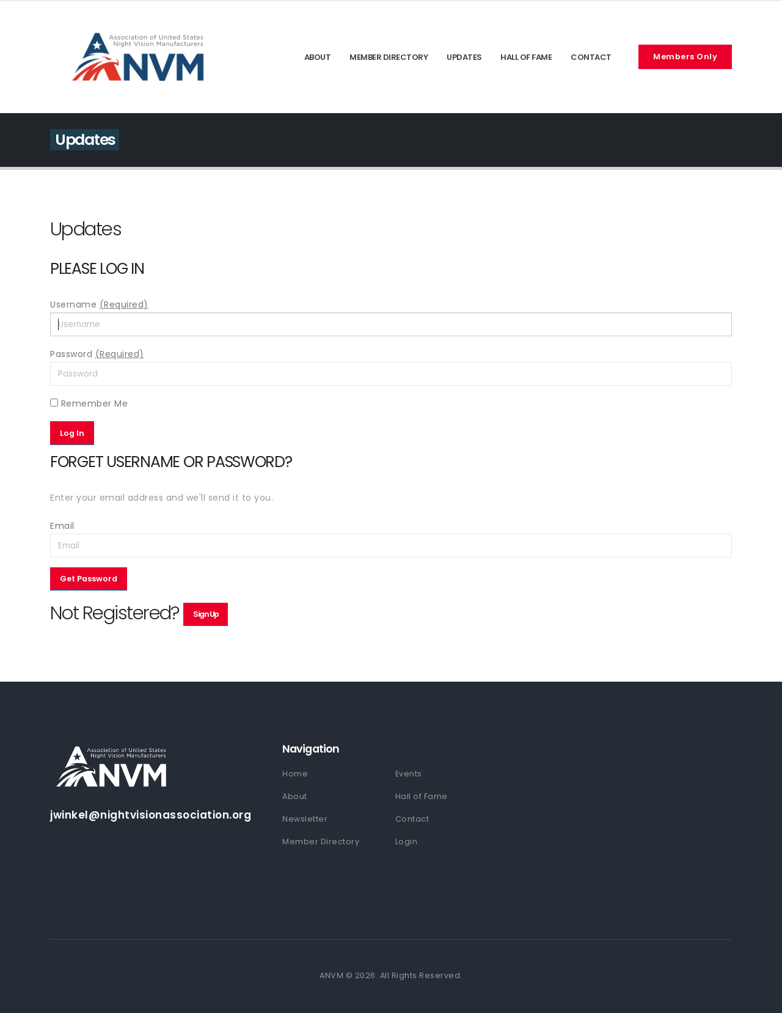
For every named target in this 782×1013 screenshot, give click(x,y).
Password (97, 354)
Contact (591, 57)
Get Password (88, 578)
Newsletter (304, 819)
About (317, 57)
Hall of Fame (526, 57)
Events (408, 773)
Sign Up (205, 614)
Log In (72, 433)
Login (406, 841)
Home (295, 773)
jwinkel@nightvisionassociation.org (150, 815)
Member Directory (388, 57)
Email (62, 526)
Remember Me (89, 403)
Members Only (685, 56)
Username (99, 304)
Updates (464, 57)
